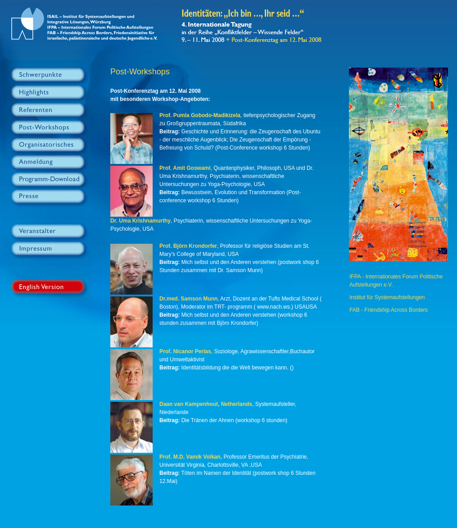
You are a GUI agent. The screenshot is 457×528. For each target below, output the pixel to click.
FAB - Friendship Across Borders (388, 310)
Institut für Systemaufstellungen (387, 297)
